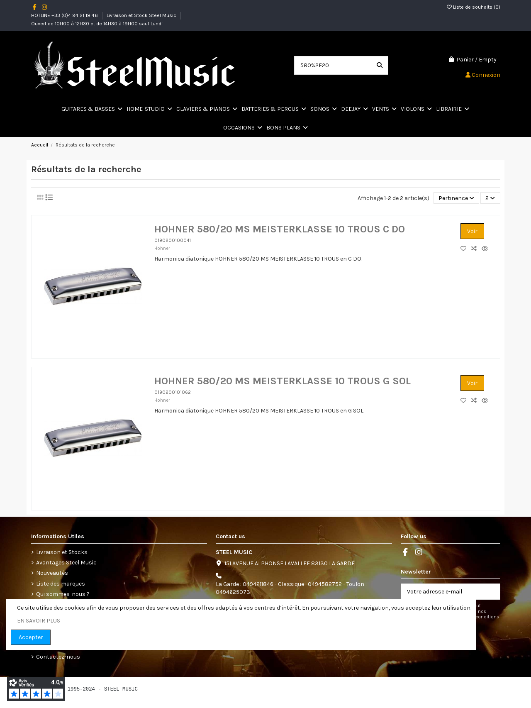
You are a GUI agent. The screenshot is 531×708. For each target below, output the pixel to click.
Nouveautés (52, 572)
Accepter (31, 637)
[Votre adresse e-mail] (442, 592)
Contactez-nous (58, 656)
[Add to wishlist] (465, 248)
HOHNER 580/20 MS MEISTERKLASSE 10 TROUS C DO (279, 229)
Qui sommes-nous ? (63, 594)
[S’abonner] (491, 592)
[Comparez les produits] (476, 248)
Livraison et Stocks (62, 552)
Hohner (162, 248)
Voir (472, 231)
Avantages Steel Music (66, 562)
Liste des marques (60, 583)
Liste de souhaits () (473, 7)
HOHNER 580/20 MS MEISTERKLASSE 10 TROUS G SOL (282, 381)
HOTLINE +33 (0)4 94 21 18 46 (65, 15)
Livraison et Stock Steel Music (142, 15)
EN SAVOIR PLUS (38, 620)
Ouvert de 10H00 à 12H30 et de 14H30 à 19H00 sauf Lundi (97, 24)
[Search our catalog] (379, 65)
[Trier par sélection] (456, 198)
